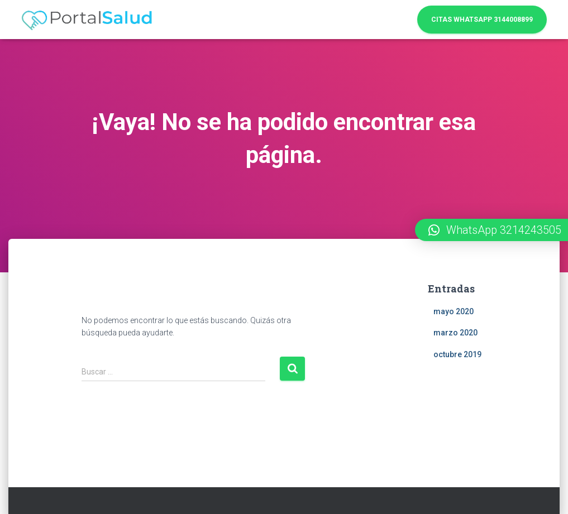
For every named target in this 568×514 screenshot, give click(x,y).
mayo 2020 (453, 311)
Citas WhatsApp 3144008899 (482, 19)
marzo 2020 (455, 332)
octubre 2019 (457, 354)
